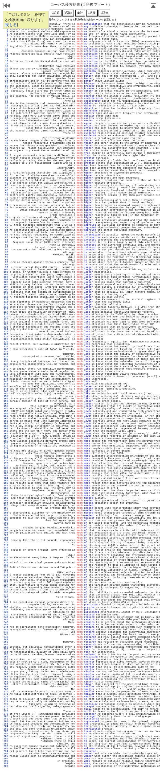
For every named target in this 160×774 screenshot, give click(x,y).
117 (6, 312)
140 (6, 368)
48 (6, 140)
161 (6, 421)
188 (6, 488)
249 (6, 639)
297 (6, 758)
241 (6, 619)
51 (6, 148)
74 (6, 205)
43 (6, 128)
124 (6, 329)
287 (6, 733)
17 (6, 63)
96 (6, 259)
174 (6, 453)
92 (6, 249)
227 (6, 584)
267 (6, 684)
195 (6, 505)
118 (6, 314)
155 (6, 406)
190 (6, 493)
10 (6, 46)
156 (6, 408)
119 (6, 316)
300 (6, 766)
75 (6, 207)
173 (6, 450)
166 (6, 433)
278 (6, 711)
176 (6, 458)
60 (6, 170)
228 (6, 587)
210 (6, 542)
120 (6, 319)
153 (6, 401)
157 (6, 411)
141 (6, 371)
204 (6, 527)
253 (6, 649)
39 (6, 118)
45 (6, 133)
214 (6, 552)
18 (6, 66)
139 (6, 366)
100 (6, 269)
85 (6, 232)
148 (6, 388)
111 (6, 297)
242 (6, 622)
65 (6, 182)
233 (6, 599)
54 (6, 155)
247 (6, 634)
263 (6, 674)
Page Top (153, 6)
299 (6, 763)
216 (6, 557)
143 (6, 376)
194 (6, 503)
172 (6, 448)
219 (6, 565)
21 (6, 73)
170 (6, 443)
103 (6, 277)
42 (6, 125)
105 (6, 282)
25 (6, 83)
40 (6, 120)
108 (6, 289)
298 (6, 761)
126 (6, 334)
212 (6, 547)
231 (6, 594)
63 (6, 177)
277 (6, 708)
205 (6, 530)
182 (6, 473)
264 (6, 676)
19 (6, 68)
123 (6, 326)
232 (6, 597)
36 (6, 110)
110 (6, 294)
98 (6, 264)
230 (6, 592)
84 (6, 230)
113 (6, 301)
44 (6, 130)
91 (6, 247)
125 (6, 331)
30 (6, 95)
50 (6, 145)
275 (6, 704)
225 (6, 579)
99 (6, 267)
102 (6, 274)
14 (6, 56)
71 (6, 197)
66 (6, 185)
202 (6, 522)
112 (6, 299)
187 (6, 485)
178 (6, 463)
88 (6, 239)
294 (6, 751)
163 (6, 426)
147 (6, 386)
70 (6, 195)
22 (6, 75)
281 (6, 718)
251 (6, 644)
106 (6, 284)
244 (6, 627)
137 (6, 361)
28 (6, 90)
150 (6, 393)
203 (6, 525)
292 (6, 746)
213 (6, 550)
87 (6, 237)
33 (6, 103)
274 (6, 701)
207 (6, 535)
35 (6, 108)
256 (6, 656)
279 (6, 714)
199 (6, 515)
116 (6, 309)
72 (6, 200)
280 (6, 716)
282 (6, 721)
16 (6, 61)
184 (6, 478)
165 (6, 430)
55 (6, 157)
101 (6, 272)
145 (6, 381)
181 (6, 470)
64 (6, 180)
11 (6, 48)
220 (6, 567)
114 (6, 304)
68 (6, 190)
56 (6, 160)
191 (6, 495)
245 (6, 629)
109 (6, 292)
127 (6, 336)
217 (6, 559)
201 (6, 520)
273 (6, 699)
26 (6, 86)
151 (6, 396)
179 (6, 465)
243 (6, 624)
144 (6, 379)
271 (6, 694)
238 (6, 612)
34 (6, 105)
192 (6, 497)
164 (6, 428)
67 (6, 187)
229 (6, 589)
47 (6, 138)
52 (6, 150)
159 (6, 416)
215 (6, 555)
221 (6, 570)
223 (6, 574)
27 (6, 88)
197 (6, 510)
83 (6, 227)
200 (6, 517)
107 (6, 286)
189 (6, 490)
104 (6, 279)
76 (6, 210)
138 (6, 364)
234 (6, 602)
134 (6, 354)
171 (6, 445)
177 (6, 460)
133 (6, 351)
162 (6, 423)
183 (6, 475)
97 (6, 262)
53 (6, 153)
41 (6, 123)
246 (6, 632)
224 (6, 577)
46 (6, 135)
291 (6, 743)
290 (6, 741)
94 (6, 254)
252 (6, 646)
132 (6, 349)
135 (6, 356)
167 (6, 435)
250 (6, 641)
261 (6, 669)
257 (6, 659)
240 (6, 617)
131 (6, 346)
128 (6, 339)
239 (6, 614)
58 (6, 165)
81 (6, 222)
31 (6, 98)
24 (6, 81)
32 (6, 101)
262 (6, 671)
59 (6, 168)
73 (6, 202)
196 (6, 508)
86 (6, 234)
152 (6, 398)
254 (6, 652)
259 (6, 664)
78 (6, 215)
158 (6, 413)
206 (6, 532)
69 (6, 192)
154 (6, 403)
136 (6, 359)
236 (6, 607)
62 (6, 175)
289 (6, 738)
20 (6, 71)
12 (6, 51)
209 (6, 540)
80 (6, 220)
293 (6, 748)
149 (6, 391)
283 (6, 723)
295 (6, 753)
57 (6, 163)
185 (6, 480)
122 (6, 324)
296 (6, 756)
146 (6, 383)
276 (6, 706)
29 (6, 93)
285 (6, 728)
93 (6, 252)
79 (6, 217)
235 (6, 604)
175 (6, 455)
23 (6, 78)
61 (6, 172)
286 (6, 731)
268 (6, 686)
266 (6, 681)
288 (6, 736)
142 (6, 373)
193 (6, 500)
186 (6, 483)
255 (6, 654)
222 (6, 572)
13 (6, 53)
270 (6, 691)
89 (6, 242)
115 (6, 306)
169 (6, 441)
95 (6, 257)
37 (6, 113)
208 (6, 537)
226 (6, 582)
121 (6, 321)
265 (6, 679)
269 (6, 689)
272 (6, 696)
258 (6, 661)
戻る (6, 6)
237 (6, 609)
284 (6, 726)
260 (6, 666)
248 (6, 637)
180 (6, 468)
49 (6, 143)
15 (6, 58)
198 (6, 512)
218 (6, 562)
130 (6, 344)
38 (6, 115)
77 (6, 212)
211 (6, 545)
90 (6, 244)
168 (6, 438)
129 (6, 341)
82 (6, 224)
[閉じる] (11, 25)
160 (6, 418)
